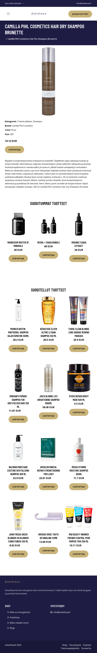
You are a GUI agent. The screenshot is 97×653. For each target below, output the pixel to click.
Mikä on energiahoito (20, 612)
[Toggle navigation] (8, 13)
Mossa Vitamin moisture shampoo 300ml (79, 470)
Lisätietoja (14, 149)
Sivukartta (86, 648)
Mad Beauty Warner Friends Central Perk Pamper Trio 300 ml (79, 538)
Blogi (12, 628)
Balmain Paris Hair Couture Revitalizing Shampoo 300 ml (18, 470)
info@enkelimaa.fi (84, 3)
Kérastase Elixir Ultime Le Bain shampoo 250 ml (48, 332)
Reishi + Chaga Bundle (48, 242)
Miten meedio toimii (19, 622)
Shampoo (37, 121)
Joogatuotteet (80, 14)
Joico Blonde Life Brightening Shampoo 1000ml (48, 400)
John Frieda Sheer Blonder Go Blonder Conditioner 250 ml (18, 538)
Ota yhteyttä (75, 645)
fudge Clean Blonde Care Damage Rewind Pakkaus (79, 332)
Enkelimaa (14, 617)
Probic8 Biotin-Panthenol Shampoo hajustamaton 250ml (18, 332)
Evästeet (87, 645)
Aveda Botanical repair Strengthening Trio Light (48, 470)
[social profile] (23, 3)
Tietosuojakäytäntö (70, 648)
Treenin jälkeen (24, 121)
